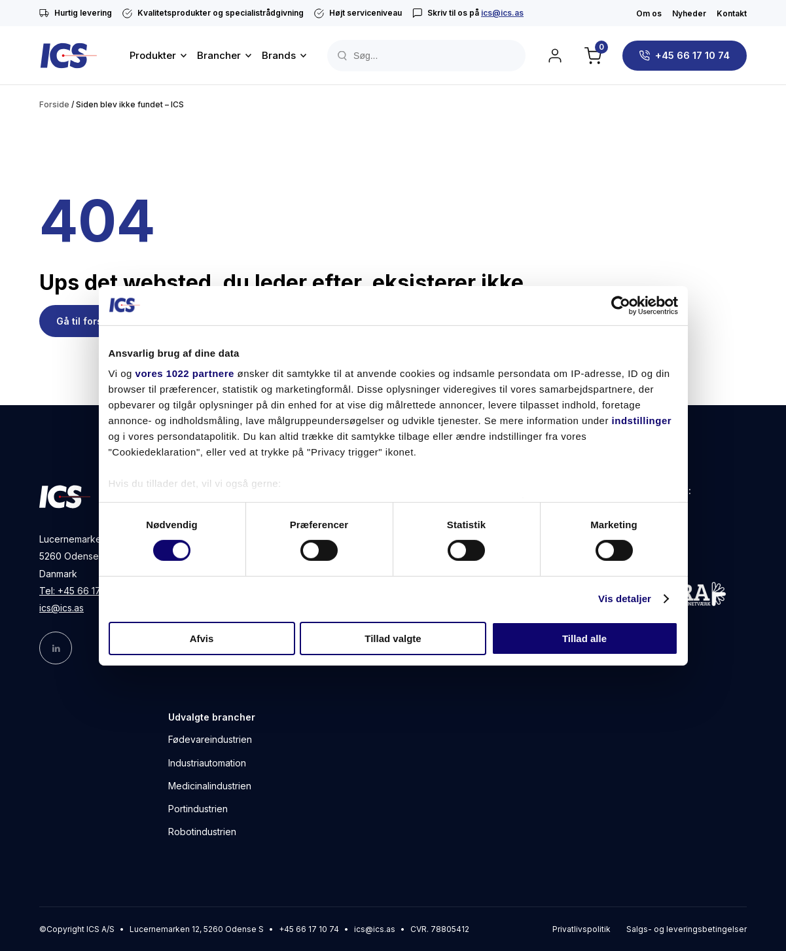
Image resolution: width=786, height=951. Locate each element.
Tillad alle (584, 638)
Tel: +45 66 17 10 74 (82, 590)
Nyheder (689, 13)
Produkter (153, 55)
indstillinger (642, 420)
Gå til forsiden (89, 321)
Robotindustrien (202, 831)
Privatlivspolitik (581, 929)
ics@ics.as (502, 13)
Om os (649, 13)
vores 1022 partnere (184, 373)
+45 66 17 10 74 (692, 55)
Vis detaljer (624, 598)
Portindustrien (198, 808)
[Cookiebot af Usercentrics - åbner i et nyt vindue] (620, 305)
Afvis (202, 638)
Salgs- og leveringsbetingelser (686, 929)
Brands (279, 55)
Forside (54, 104)
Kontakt (732, 13)
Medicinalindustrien (209, 785)
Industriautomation (207, 762)
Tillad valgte (393, 638)
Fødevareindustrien (210, 739)
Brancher (219, 55)
